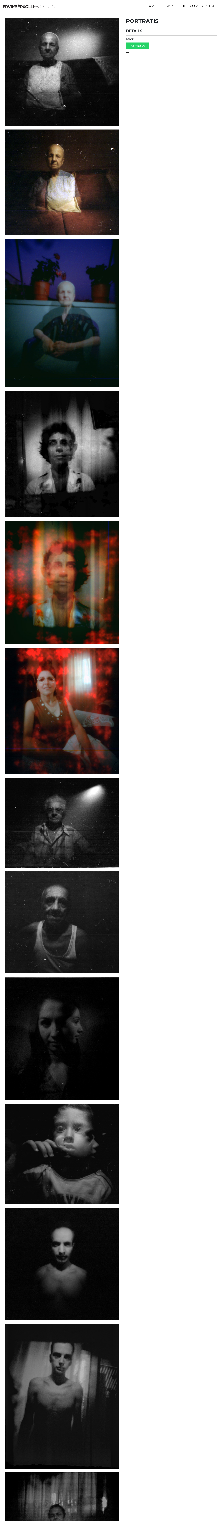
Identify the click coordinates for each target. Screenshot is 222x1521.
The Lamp (186, 8)
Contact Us (141, 52)
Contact (209, 8)
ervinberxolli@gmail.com (61, 1511)
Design (166, 8)
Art (150, 8)
